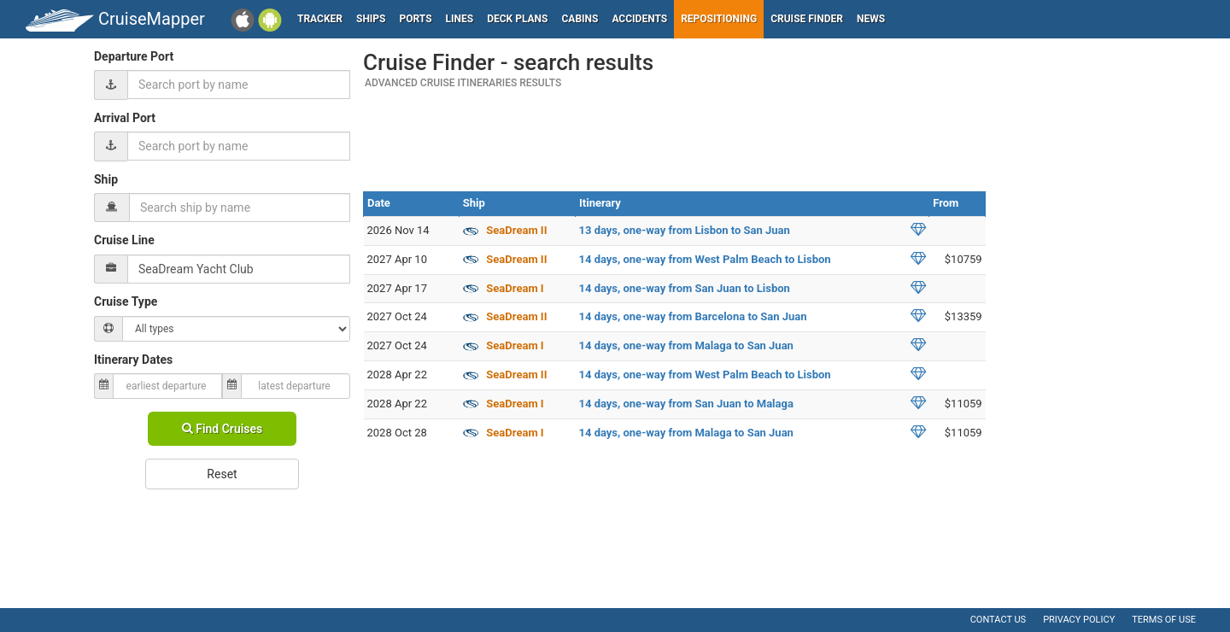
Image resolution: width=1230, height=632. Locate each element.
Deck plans (517, 19)
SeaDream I (514, 288)
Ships (371, 19)
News (871, 19)
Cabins (579, 19)
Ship (106, 179)
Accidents (639, 19)
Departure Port (133, 56)
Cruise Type (125, 301)
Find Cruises (222, 429)
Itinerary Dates (133, 359)
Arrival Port (124, 118)
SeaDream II (516, 230)
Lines (460, 19)
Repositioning (719, 19)
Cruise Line (124, 240)
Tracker (320, 19)
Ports (416, 19)
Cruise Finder (806, 19)
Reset (222, 474)
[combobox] (238, 84)
